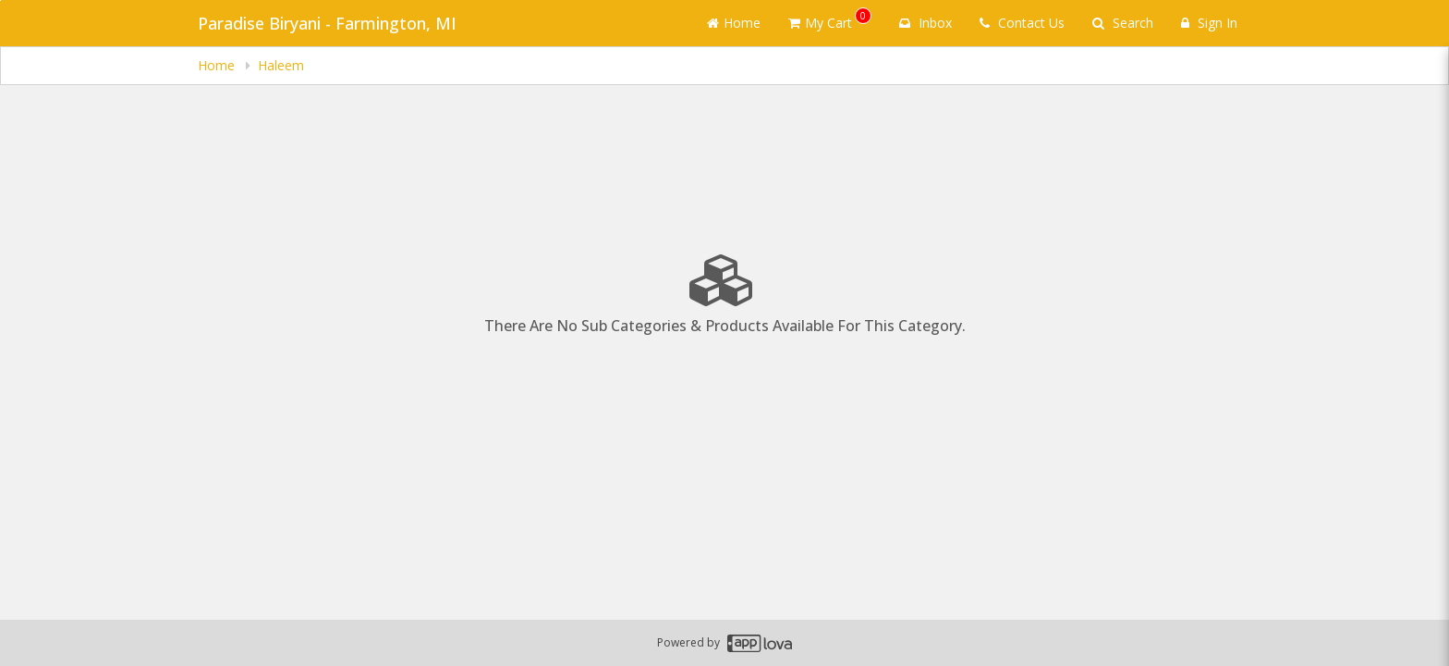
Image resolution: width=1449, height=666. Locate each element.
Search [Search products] (1122, 22)
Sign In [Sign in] (1209, 22)
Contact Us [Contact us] (1022, 22)
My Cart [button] (829, 19)
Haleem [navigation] (281, 65)
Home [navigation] (218, 65)
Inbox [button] (925, 22)
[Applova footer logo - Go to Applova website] (759, 643)
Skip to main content (0, 0)
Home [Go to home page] (734, 22)
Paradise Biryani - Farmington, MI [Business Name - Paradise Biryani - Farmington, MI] (327, 23)
